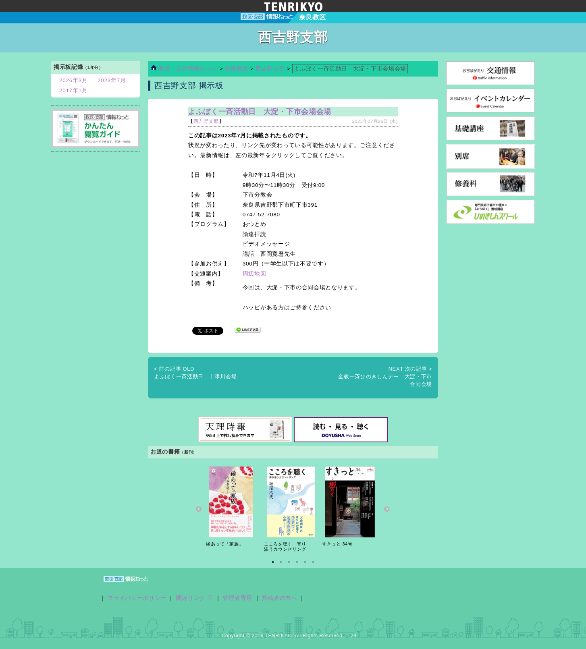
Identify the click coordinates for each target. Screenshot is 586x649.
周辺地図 (254, 274)
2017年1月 (73, 90)
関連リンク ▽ (195, 598)
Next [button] (387, 509)
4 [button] (297, 562)
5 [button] (305, 562)
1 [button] (273, 562)
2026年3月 (73, 80)
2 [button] (281, 562)
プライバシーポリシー (136, 598)
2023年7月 (112, 80)
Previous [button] (199, 509)
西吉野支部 (270, 69)
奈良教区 (237, 69)
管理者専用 (237, 598)
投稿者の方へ (279, 598)
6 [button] (313, 562)
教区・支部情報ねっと (184, 69)
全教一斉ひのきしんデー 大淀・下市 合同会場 (387, 377)
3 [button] (289, 562)
